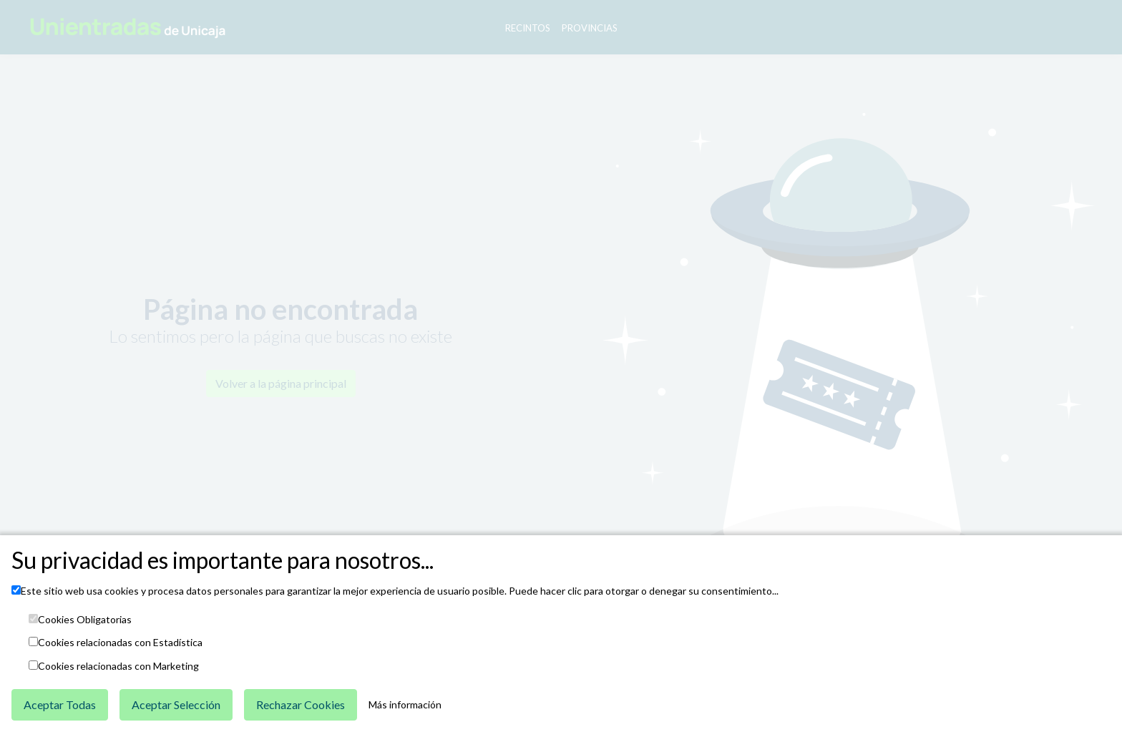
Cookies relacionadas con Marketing (118, 666)
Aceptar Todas (60, 704)
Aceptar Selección (176, 704)
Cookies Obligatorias (85, 619)
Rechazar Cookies (300, 704)
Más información (405, 705)
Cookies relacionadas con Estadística (120, 642)
